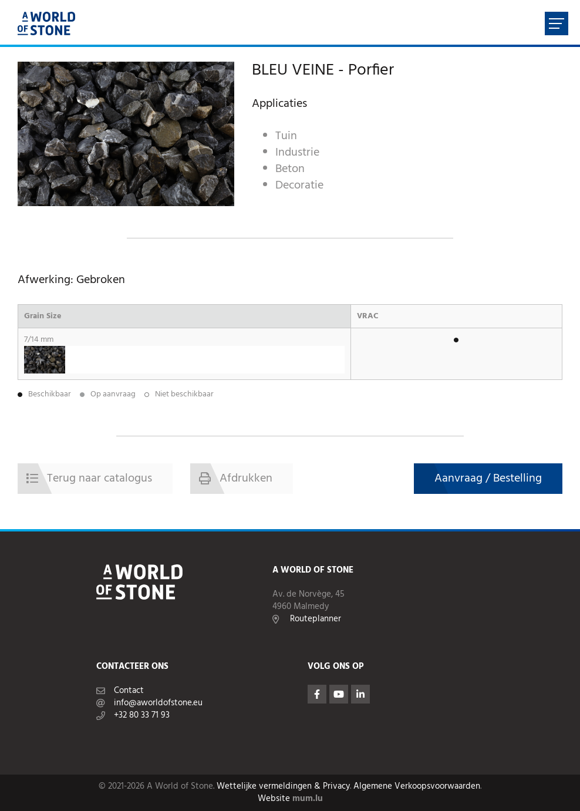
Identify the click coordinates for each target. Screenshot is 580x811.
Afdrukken (246, 478)
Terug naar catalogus (99, 478)
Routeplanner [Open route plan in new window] (315, 619)
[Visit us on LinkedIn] (360, 694)
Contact (129, 691)
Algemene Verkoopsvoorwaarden (416, 786)
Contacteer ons (132, 667)
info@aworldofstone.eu (158, 703)
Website (274, 799)
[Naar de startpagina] (46, 23)
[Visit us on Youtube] (338, 694)
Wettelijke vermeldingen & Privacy (283, 786)
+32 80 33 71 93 (142, 715)
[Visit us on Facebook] (317, 694)
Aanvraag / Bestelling (488, 478)
